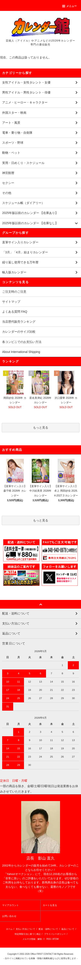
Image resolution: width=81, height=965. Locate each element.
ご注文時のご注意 (14, 291)
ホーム (9, 929)
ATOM (55, 939)
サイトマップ (11, 301)
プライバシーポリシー (55, 934)
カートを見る (50, 905)
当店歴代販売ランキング (18, 321)
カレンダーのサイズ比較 (18, 331)
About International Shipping (21, 352)
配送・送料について (48, 929)
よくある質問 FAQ (14, 311)
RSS (48, 939)
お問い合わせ (9, 916)
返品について (67, 929)
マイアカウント (10, 905)
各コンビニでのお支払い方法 (21, 342)
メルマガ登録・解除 (32, 939)
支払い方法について (25, 929)
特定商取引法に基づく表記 (28, 934)
